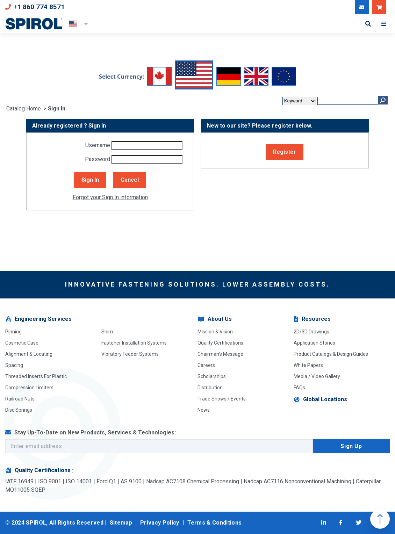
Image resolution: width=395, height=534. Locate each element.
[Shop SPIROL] (379, 7)
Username (97, 145)
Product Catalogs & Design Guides (331, 354)
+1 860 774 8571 (35, 7)
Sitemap (121, 522)
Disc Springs (18, 410)
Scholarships (212, 376)
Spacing (14, 365)
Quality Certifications (220, 343)
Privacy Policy (159, 522)
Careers (206, 365)
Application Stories (314, 343)
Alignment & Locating (28, 354)
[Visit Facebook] (341, 523)
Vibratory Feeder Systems (130, 354)
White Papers (308, 365)
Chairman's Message (220, 354)
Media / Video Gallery (317, 376)
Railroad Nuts (20, 399)
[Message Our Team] (362, 7)
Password (97, 159)
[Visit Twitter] (358, 523)
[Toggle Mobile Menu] (385, 23)
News (204, 410)
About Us (214, 319)
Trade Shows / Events (222, 399)
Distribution (210, 387)
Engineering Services (38, 319)
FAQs (299, 387)
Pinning (13, 331)
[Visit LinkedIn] (324, 523)
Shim (107, 331)
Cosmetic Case (21, 343)
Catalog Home (23, 108)
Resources (312, 319)
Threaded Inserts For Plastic (36, 376)
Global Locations (320, 399)
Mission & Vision (215, 331)
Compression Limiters (29, 387)
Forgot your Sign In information (110, 197)
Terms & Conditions (214, 522)
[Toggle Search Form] (368, 23)
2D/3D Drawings (311, 331)
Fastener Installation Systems (134, 343)
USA (73, 24)
